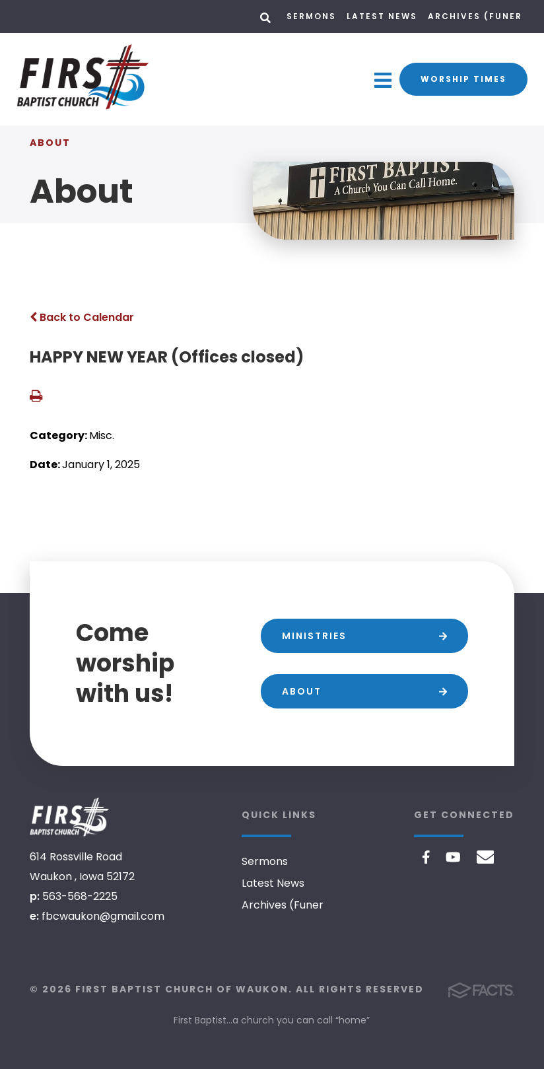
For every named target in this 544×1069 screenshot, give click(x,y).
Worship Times (463, 79)
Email (485, 857)
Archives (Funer (475, 16)
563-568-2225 (80, 896)
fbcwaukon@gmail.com (103, 916)
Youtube (453, 857)
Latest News (382, 16)
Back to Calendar (82, 317)
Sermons (311, 16)
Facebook (426, 857)
